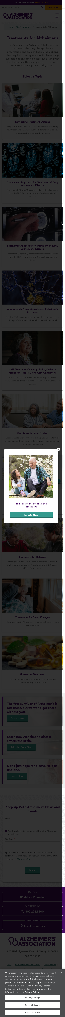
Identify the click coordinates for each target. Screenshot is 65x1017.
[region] (32, 993)
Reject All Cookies (32, 1005)
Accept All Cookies (33, 1012)
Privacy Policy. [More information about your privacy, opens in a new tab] (32, 992)
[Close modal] (61, 471)
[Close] (61, 972)
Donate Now (32, 536)
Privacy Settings (32, 998)
